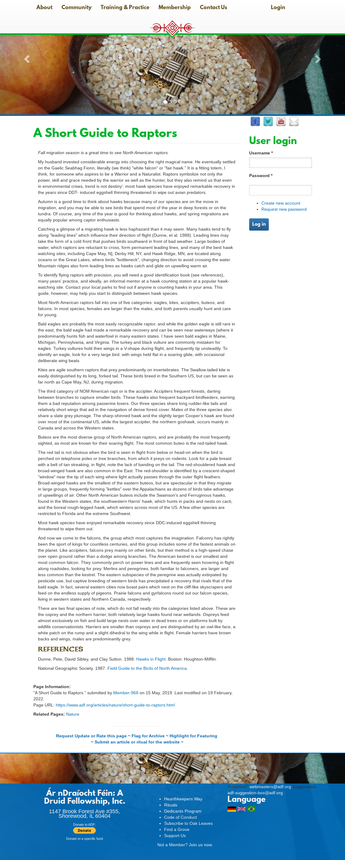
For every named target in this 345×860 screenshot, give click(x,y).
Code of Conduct (180, 817)
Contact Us (213, 8)
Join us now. (201, 844)
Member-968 (125, 692)
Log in (259, 224)
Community (77, 8)
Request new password (284, 209)
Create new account (280, 203)
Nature (72, 714)
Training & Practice (125, 8)
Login (278, 8)
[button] (26, 57)
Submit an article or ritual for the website (137, 742)
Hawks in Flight (151, 659)
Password (260, 175)
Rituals (170, 805)
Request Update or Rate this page (91, 735)
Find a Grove (176, 829)
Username (261, 152)
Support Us (175, 835)
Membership (175, 8)
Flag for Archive (148, 735)
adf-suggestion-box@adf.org (255, 792)
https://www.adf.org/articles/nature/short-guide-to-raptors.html (115, 704)
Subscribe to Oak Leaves (188, 823)
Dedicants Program (182, 811)
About (44, 8)
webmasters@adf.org (270, 786)
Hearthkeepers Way (183, 798)
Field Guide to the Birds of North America (147, 668)
